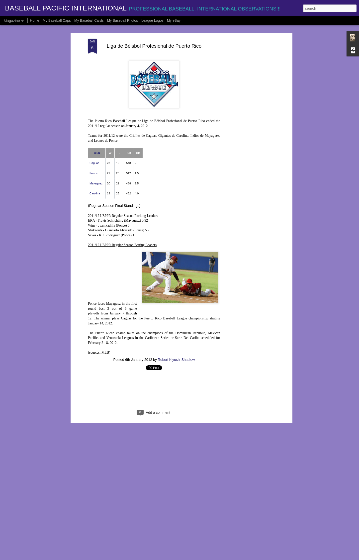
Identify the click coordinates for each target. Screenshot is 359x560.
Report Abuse (209, 557)
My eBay (173, 20)
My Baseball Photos (122, 20)
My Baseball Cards (89, 20)
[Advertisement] (247, 108)
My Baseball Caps (57, 20)
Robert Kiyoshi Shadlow (176, 350)
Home (34, 20)
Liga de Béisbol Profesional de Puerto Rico (154, 36)
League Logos (152, 20)
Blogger (195, 557)
